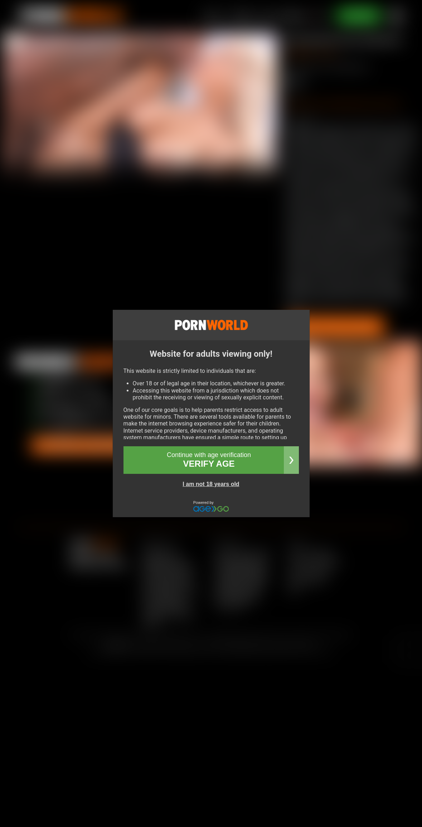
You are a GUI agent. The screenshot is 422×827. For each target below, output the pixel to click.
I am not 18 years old (211, 484)
